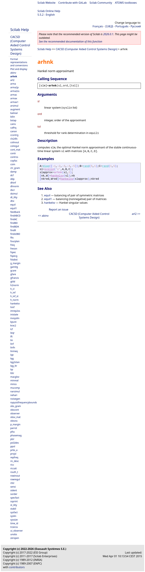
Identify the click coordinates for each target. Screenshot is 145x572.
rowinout (15, 475)
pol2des (14, 442)
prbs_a (14, 450)
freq (12, 244)
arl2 (12, 80)
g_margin (15, 263)
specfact (14, 497)
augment (15, 109)
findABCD (15, 215)
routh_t (14, 472)
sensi (13, 486)
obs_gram (15, 406)
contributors (17, 567)
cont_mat (15, 149)
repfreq (14, 457)
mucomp (15, 387)
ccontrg (14, 135)
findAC (13, 219)
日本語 (109, 26)
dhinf (13, 182)
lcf (11, 329)
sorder (13, 494)
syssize (14, 519)
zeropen (14, 538)
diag (46, 166)
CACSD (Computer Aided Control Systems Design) (20, 45)
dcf (12, 175)
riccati (13, 468)
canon (13, 131)
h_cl (12, 288)
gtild (12, 281)
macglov (14, 376)
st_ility (13, 505)
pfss (12, 431)
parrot (13, 428)
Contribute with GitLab (72, 2)
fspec (13, 252)
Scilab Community (101, 2)
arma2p (14, 87)
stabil (13, 508)
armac (13, 94)
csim (12, 164)
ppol (12, 446)
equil (13, 204)
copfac (13, 160)
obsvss (14, 420)
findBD (14, 222)
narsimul (15, 391)
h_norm (14, 299)
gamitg (14, 266)
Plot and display (18, 69)
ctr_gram (15, 168)
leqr (12, 332)
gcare (13, 270)
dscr (12, 189)
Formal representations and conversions (19, 62)
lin (11, 340)
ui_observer (16, 530)
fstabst (14, 259)
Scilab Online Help (49, 11)
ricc (12, 464)
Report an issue (58, 209)
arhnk (13, 76)
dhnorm (14, 186)
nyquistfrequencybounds (23, 402)
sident (13, 490)
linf (12, 343)
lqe (12, 354)
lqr (11, 369)
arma (13, 83)
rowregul (15, 479)
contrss (14, 157)
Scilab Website (47, 2)
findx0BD (15, 233)
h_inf (13, 292)
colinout (14, 142)
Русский (136, 26)
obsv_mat (15, 417)
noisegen (15, 398)
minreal (14, 380)
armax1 (14, 102)
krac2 (13, 325)
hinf (12, 307)
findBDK (14, 226)
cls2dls (14, 138)
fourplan (15, 241)
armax (13, 98)
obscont (14, 409)
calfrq (13, 127)
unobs (13, 534)
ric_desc (14, 461)
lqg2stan (15, 362)
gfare (13, 274)
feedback (15, 211)
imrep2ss (15, 310)
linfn (12, 347)
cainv (13, 124)
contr (13, 153)
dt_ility (13, 197)
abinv (13, 72)
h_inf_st (14, 296)
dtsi (12, 200)
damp (13, 171)
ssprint (14, 501)
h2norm (14, 285)
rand (86, 166)
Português (121, 26)
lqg (12, 358)
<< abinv (43, 215)
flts (12, 237)
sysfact (14, 512)
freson (13, 248)
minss (13, 384)
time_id (14, 523)
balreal (14, 113)
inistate (14, 314)
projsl (13, 453)
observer (15, 413)
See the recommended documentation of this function (70, 41)
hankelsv (15, 303)
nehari (13, 395)
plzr (12, 439)
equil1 (13, 208)
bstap (13, 120)
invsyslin (14, 318)
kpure (13, 321)
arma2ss (14, 91)
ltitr (12, 373)
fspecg (13, 255)
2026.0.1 (108, 34)
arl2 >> (136, 214)
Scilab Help (19, 29)
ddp (12, 179)
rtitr (12, 483)
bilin (12, 116)
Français (97, 26)
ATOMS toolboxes (126, 2)
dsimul (14, 193)
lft (11, 336)
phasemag (16, 435)
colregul (14, 146)
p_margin (15, 424)
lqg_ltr (13, 365)
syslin (13, 516)
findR (13, 230)
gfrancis (14, 277)
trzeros (14, 527)
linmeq (14, 351)
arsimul (14, 105)
